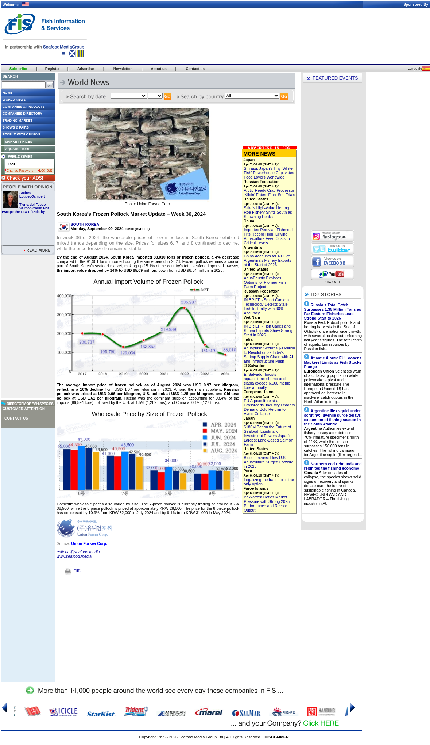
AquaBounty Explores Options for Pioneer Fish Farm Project (265, 282)
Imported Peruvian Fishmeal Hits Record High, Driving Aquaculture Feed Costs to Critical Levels (268, 236)
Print (72, 570)
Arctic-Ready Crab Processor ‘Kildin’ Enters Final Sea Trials (269, 192)
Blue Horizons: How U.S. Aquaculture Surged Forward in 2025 (269, 462)
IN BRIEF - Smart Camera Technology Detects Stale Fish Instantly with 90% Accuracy (266, 306)
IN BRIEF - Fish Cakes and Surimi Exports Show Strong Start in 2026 (268, 330)
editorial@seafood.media (78, 552)
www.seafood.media (74, 556)
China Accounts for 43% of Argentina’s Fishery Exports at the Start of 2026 (267, 260)
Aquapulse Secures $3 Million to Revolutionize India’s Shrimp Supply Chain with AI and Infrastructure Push (269, 354)
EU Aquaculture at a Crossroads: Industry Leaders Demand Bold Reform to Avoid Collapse (269, 407)
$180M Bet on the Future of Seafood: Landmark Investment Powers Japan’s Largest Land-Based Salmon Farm (268, 436)
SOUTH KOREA (85, 224)
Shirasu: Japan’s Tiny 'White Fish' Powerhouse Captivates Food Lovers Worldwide (269, 172)
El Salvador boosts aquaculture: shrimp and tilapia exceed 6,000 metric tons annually (267, 381)
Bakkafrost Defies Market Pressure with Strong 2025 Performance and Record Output (267, 503)
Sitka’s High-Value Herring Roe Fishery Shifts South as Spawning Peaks (268, 212)
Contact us (16, 418)
